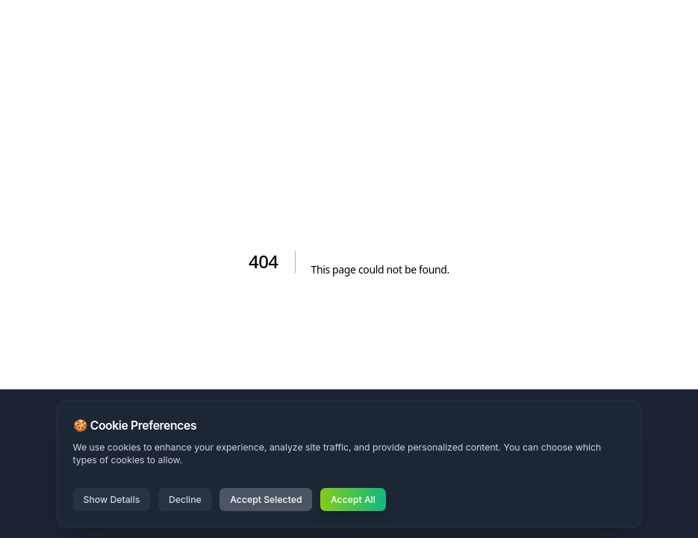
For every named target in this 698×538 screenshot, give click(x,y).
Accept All (353, 499)
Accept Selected (266, 499)
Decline (185, 499)
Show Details (112, 499)
